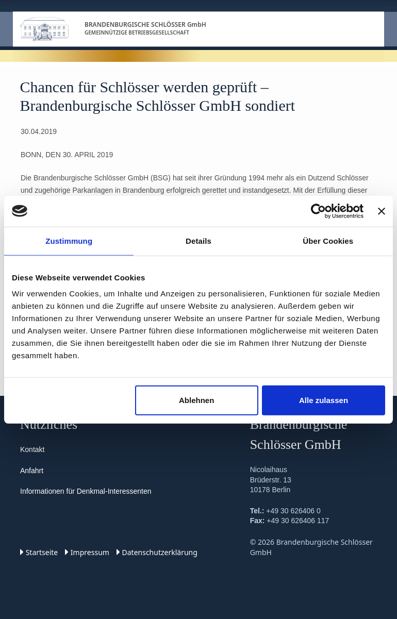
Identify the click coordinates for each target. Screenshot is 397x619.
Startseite (39, 552)
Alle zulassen (323, 400)
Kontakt (32, 449)
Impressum (87, 552)
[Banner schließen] (381, 210)
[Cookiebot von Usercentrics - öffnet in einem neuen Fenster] (318, 211)
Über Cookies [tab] (328, 240)
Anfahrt (31, 470)
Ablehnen (196, 400)
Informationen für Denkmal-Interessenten (85, 491)
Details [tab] (198, 240)
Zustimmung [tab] (68, 240)
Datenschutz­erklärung (157, 552)
